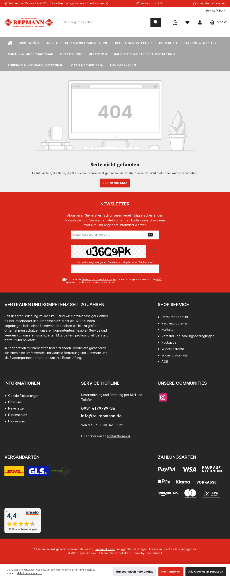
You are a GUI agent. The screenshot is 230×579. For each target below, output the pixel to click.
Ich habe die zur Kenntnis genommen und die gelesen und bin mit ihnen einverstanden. (114, 281)
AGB (159, 279)
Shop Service (173, 304)
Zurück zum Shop (115, 183)
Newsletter (16, 408)
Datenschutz (17, 415)
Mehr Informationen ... (29, 573)
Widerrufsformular (175, 355)
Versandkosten (105, 549)
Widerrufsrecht (173, 349)
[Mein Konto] (200, 22)
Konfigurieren (171, 571)
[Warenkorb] (217, 22)
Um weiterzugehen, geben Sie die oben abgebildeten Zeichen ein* (115, 262)
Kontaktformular (118, 436)
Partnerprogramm (175, 323)
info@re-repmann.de (101, 416)
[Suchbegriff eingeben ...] (106, 22)
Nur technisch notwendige (134, 571)
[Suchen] (155, 22)
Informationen (22, 383)
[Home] (10, 42)
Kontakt (167, 329)
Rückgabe (169, 342)
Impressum (16, 421)
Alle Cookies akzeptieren (205, 571)
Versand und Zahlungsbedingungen (188, 336)
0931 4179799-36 (98, 408)
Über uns (15, 402)
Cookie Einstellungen (23, 396)
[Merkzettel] (187, 22)
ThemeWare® (153, 553)
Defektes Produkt (175, 317)
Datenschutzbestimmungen (99, 279)
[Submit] (150, 235)
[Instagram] (163, 397)
